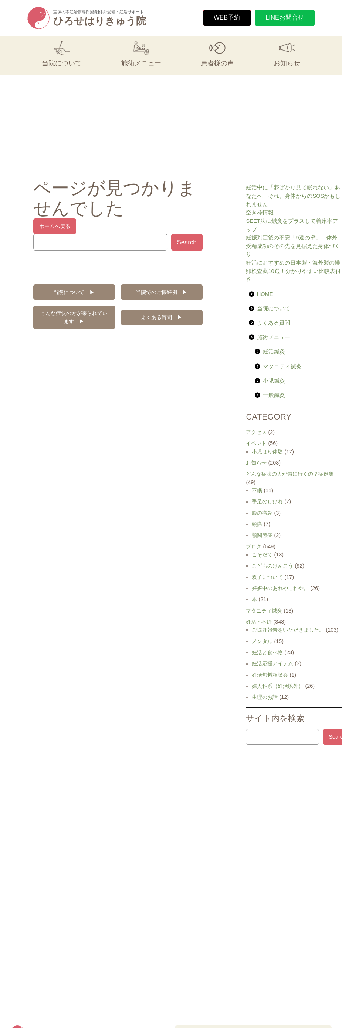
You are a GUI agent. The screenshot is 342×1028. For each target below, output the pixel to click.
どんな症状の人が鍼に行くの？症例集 (290, 474)
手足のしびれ (267, 501)
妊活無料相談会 (270, 675)
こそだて (262, 555)
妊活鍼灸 (274, 352)
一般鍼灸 (274, 395)
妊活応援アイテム (272, 663)
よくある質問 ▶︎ (161, 317)
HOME (265, 294)
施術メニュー (273, 337)
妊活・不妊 (259, 622)
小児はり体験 (267, 452)
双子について (267, 577)
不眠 (257, 490)
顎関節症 (262, 535)
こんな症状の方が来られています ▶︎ (74, 317)
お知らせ (256, 463)
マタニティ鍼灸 (282, 366)
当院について (273, 308)
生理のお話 (265, 697)
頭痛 (257, 524)
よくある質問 (273, 323)
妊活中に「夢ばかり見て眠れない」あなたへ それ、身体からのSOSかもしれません (293, 195)
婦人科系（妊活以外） (278, 686)
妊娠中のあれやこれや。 (280, 588)
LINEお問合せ (284, 17)
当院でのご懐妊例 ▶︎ (161, 292)
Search (187, 242)
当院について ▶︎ (74, 292)
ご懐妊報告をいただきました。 (288, 630)
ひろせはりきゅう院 (99, 21)
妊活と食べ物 (267, 652)
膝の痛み (262, 513)
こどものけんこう (272, 566)
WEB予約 (227, 17)
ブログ (253, 546)
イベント (256, 443)
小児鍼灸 (274, 381)
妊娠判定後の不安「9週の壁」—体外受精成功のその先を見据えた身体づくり (293, 246)
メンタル (262, 641)
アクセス (256, 432)
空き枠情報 (260, 212)
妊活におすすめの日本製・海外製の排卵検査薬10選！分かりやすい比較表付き (293, 271)
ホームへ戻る (54, 226)
